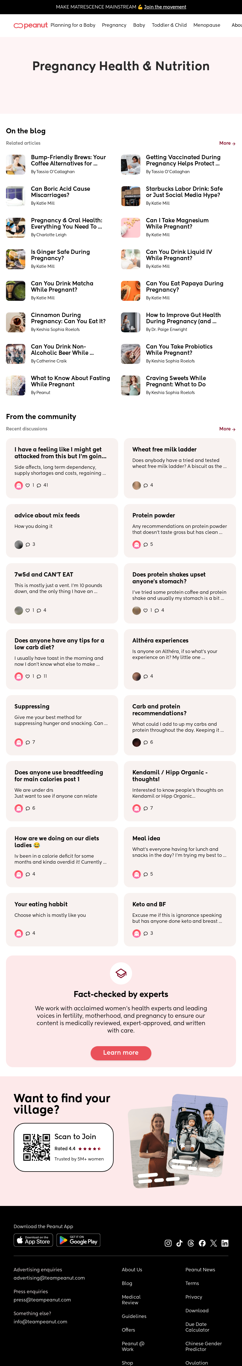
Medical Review (132, 1300)
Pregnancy (114, 25)
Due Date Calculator (197, 1328)
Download (197, 1311)
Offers (128, 1330)
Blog (127, 1284)
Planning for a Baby (73, 25)
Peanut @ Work (134, 1347)
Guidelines (134, 1317)
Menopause (206, 25)
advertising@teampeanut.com (49, 1278)
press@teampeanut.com (42, 1300)
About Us (132, 1270)
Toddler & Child (169, 25)
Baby (139, 25)
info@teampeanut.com (40, 1322)
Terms (192, 1284)
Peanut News (200, 1270)
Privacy (193, 1297)
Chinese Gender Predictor (204, 1347)
